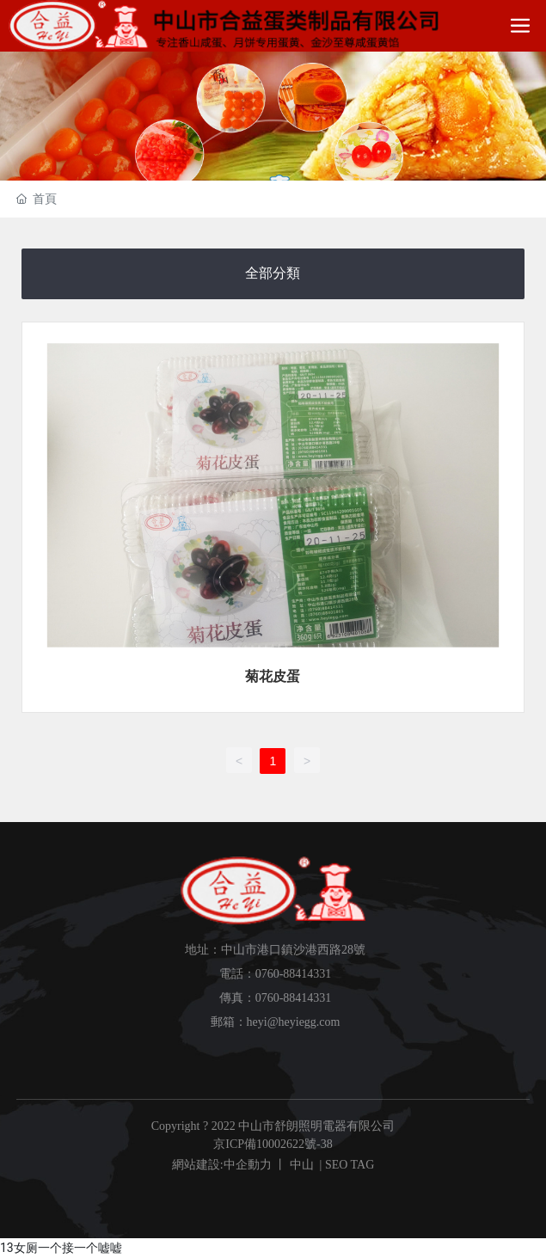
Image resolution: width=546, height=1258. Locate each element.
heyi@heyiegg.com (293, 1022)
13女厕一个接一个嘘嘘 (61, 1248)
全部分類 (272, 273)
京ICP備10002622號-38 (272, 1144)
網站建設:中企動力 (222, 1164)
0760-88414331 (293, 973)
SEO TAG (349, 1164)
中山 (302, 1164)
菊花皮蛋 (272, 676)
